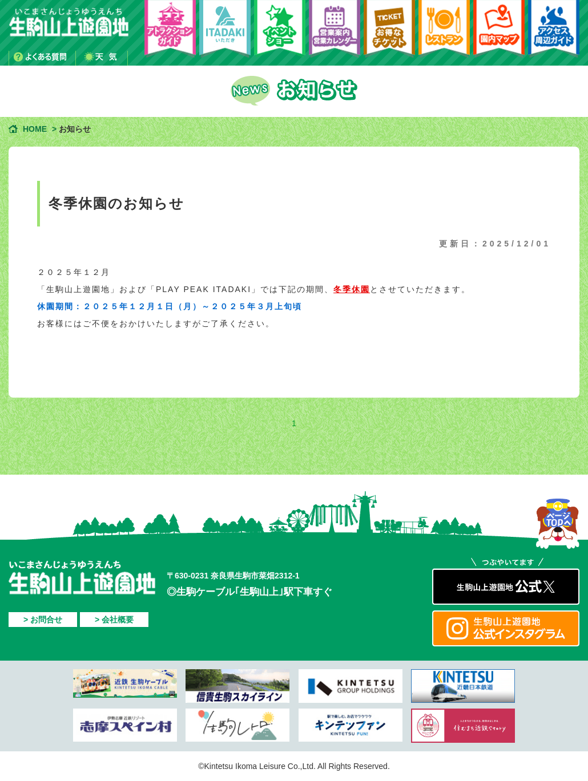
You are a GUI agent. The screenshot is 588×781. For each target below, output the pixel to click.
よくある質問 (42, 58)
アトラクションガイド (170, 33)
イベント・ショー (279, 33)
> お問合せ (42, 619)
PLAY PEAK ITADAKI (225, 33)
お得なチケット (389, 33)
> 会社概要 (114, 619)
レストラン (444, 33)
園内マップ (499, 33)
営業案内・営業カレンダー (334, 33)
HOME (35, 128)
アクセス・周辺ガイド (553, 33)
